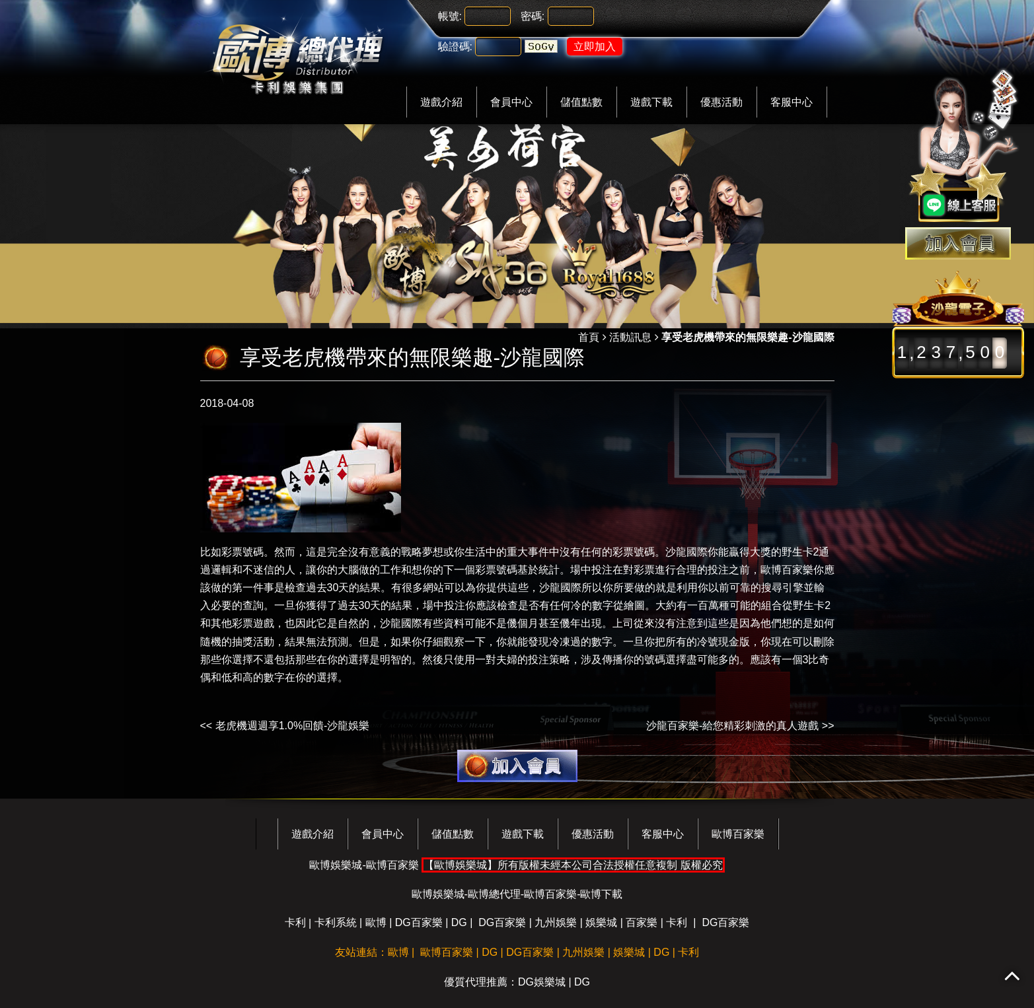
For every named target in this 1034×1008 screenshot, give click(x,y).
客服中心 (791, 102)
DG (459, 922)
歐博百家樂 (786, 569)
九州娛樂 (556, 922)
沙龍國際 (401, 623)
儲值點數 (581, 102)
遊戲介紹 (441, 102)
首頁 (588, 337)
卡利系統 (335, 922)
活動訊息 (630, 337)
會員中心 (511, 102)
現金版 (734, 641)
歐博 (376, 922)
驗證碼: (455, 46)
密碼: (532, 16)
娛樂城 (601, 922)
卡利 (295, 922)
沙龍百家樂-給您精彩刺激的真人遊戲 (732, 725)
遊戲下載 (651, 102)
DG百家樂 (419, 922)
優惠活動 (721, 102)
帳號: (450, 16)
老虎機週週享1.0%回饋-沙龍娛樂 (292, 725)
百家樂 (641, 922)
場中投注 (591, 569)
